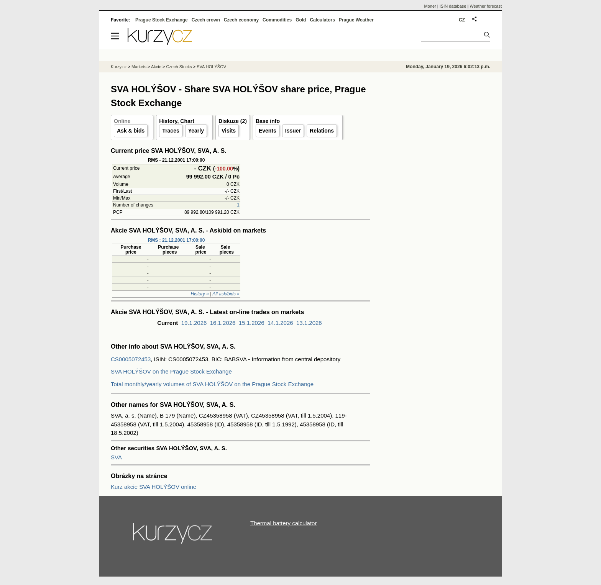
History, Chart (176, 121)
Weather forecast (486, 6)
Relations (322, 131)
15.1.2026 (251, 323)
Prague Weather (356, 20)
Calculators (322, 20)
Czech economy (241, 20)
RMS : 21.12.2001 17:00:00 (176, 240)
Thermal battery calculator (283, 523)
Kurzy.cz (118, 66)
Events (267, 131)
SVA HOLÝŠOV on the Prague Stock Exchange (171, 371)
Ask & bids (131, 131)
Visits (229, 131)
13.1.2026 (309, 323)
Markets (138, 66)
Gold (301, 20)
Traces (170, 131)
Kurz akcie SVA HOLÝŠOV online (153, 486)
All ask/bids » (226, 294)
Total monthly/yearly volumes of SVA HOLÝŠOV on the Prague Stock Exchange (212, 384)
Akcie (156, 66)
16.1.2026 (223, 323)
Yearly (196, 131)
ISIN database (453, 6)
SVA (116, 457)
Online (122, 121)
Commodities (277, 20)
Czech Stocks (179, 66)
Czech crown (206, 20)
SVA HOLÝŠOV (211, 66)
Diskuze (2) (232, 121)
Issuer (293, 131)
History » (200, 294)
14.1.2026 (280, 323)
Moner (430, 6)
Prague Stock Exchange (161, 20)
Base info (268, 121)
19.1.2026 (194, 323)
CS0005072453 (131, 359)
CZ (462, 20)
